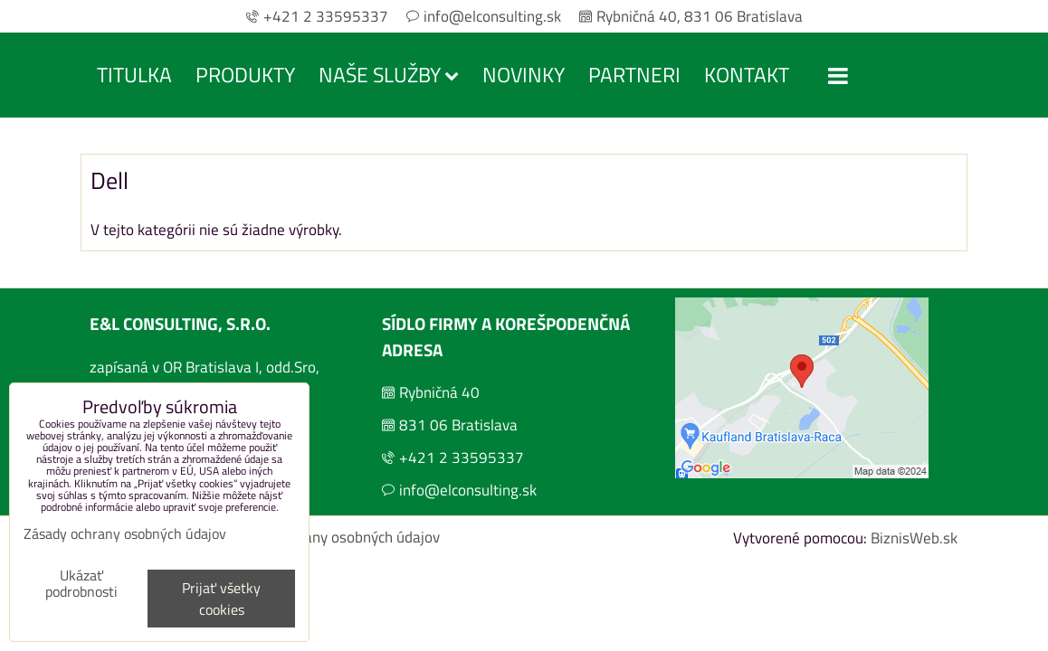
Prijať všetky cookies (221, 598)
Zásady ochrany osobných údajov (332, 537)
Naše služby (389, 74)
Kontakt (746, 74)
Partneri (634, 74)
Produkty (245, 74)
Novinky (523, 74)
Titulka (134, 74)
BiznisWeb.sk (914, 537)
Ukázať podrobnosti (81, 584)
